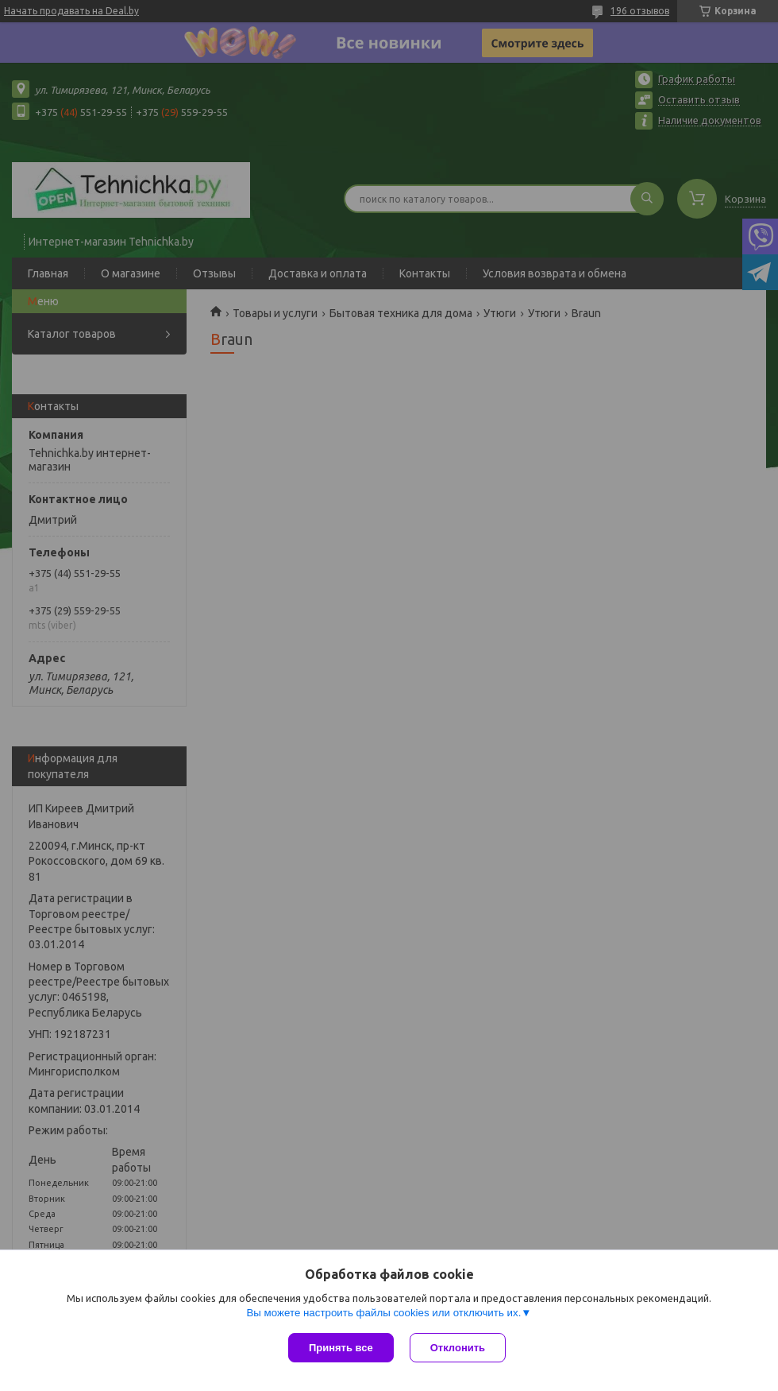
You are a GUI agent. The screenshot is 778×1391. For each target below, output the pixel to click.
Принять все (341, 1348)
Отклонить (457, 1348)
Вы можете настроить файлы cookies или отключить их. (383, 1313)
